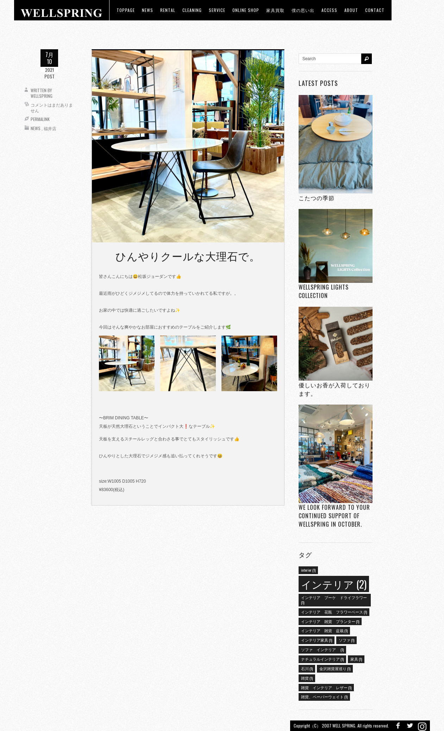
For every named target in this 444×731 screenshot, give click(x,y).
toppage (126, 10)
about (351, 10)
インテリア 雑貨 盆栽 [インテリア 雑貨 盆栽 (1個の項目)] (324, 630)
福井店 (50, 128)
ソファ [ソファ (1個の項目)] (346, 640)
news (147, 10)
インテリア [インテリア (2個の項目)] (334, 583)
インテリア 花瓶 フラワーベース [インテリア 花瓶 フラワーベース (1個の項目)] (334, 612)
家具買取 (275, 10)
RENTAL (167, 10)
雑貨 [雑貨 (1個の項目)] (307, 678)
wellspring (41, 96)
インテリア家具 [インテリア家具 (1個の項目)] (316, 640)
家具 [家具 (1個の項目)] (356, 659)
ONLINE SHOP (245, 10)
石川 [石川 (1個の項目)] (307, 668)
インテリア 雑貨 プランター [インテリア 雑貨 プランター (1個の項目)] (330, 621)
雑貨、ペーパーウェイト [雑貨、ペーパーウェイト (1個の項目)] (324, 696)
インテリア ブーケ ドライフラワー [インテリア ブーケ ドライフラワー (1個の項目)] (334, 600)
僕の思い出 (303, 10)
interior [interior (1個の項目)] (308, 570)
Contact (374, 10)
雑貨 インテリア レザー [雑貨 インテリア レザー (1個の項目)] (326, 687)
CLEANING (192, 10)
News (35, 128)
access (329, 10)
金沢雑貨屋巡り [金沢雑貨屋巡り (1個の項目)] (334, 668)
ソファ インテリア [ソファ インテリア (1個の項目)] (322, 649)
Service (217, 10)
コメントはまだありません (52, 107)
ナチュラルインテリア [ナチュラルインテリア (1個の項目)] (322, 659)
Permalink (40, 119)
